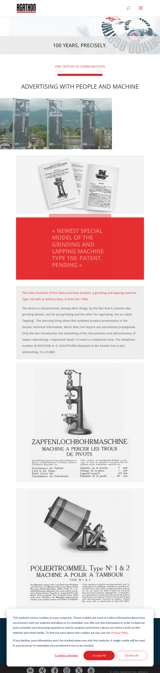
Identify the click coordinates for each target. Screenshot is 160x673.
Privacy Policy (119, 632)
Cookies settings (66, 655)
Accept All (99, 655)
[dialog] (80, 637)
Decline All (131, 655)
